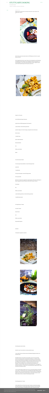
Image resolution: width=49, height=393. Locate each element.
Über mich (10, 6)
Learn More (39, 390)
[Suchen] (41, 2)
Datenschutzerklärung (20, 6)
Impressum (14, 6)
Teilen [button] (7, 10)
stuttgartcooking (19, 2)
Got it (44, 390)
